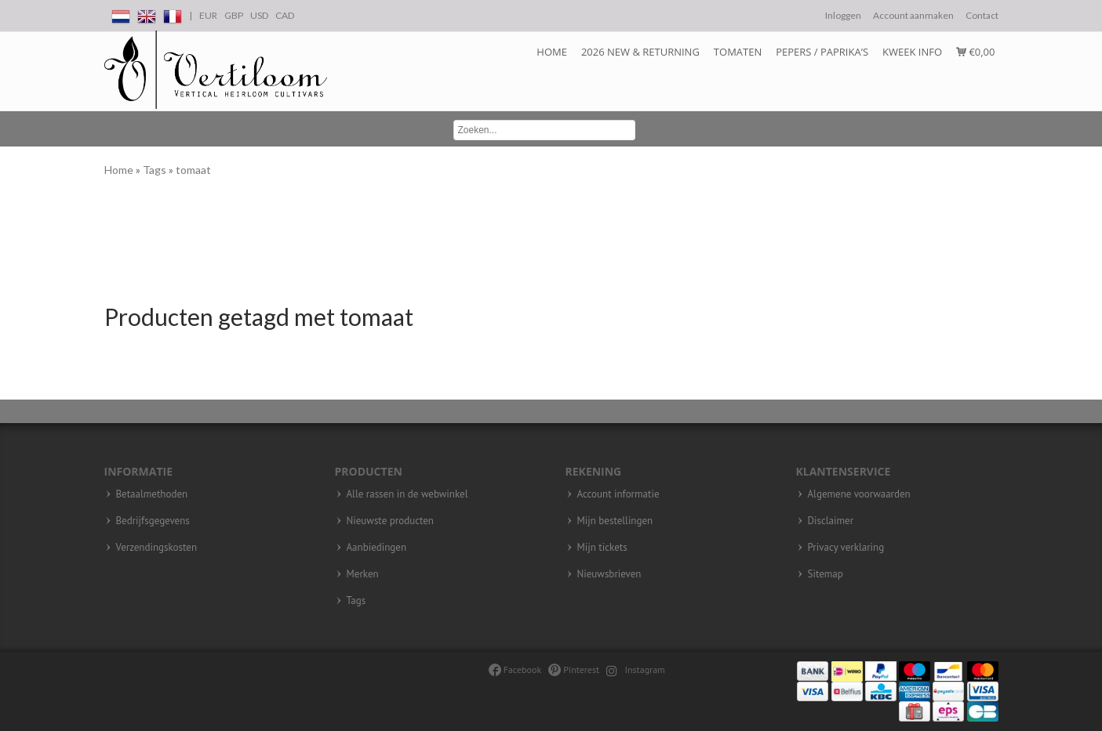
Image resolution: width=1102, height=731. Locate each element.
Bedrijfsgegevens (153, 521)
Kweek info (912, 52)
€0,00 (975, 52)
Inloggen (843, 15)
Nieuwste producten (390, 521)
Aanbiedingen (377, 548)
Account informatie (618, 494)
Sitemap (825, 574)
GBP (233, 15)
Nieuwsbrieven (609, 574)
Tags (156, 169)
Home (551, 52)
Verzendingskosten (157, 548)
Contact (982, 15)
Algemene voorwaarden (859, 494)
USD (259, 15)
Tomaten (738, 52)
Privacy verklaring (846, 548)
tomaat (193, 169)
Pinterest (573, 669)
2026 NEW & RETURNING (640, 52)
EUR (208, 15)
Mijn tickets (602, 548)
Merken (363, 574)
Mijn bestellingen (615, 521)
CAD (284, 15)
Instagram (635, 669)
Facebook (515, 669)
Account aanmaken (913, 15)
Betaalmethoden (152, 494)
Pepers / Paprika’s (822, 52)
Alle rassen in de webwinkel (407, 494)
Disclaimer (831, 521)
